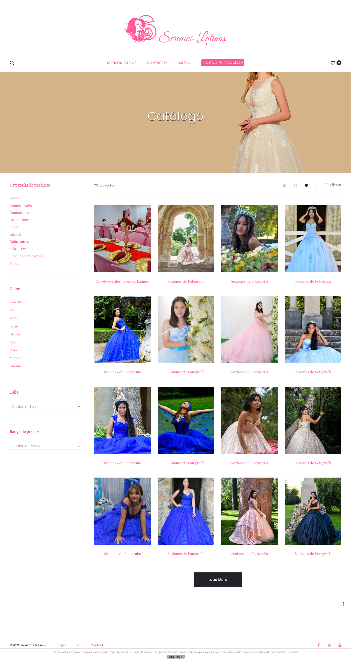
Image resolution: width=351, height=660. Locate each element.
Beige (14, 329)
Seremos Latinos (121, 62)
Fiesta (14, 230)
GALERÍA (183, 62)
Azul (13, 314)
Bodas (14, 201)
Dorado (15, 370)
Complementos (21, 209)
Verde (14, 322)
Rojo (13, 345)
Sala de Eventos (21, 252)
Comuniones (19, 216)
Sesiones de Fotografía (186, 284)
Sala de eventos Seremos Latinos (122, 284)
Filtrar (332, 188)
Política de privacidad (223, 62)
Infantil (15, 238)
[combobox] (45, 410)
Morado (15, 361)
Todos (14, 266)
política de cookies (289, 652)
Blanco (15, 337)
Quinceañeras (20, 245)
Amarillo (16, 305)
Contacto (157, 62)
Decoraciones (20, 223)
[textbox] (45, 410)
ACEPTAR (175, 656)
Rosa (13, 353)
